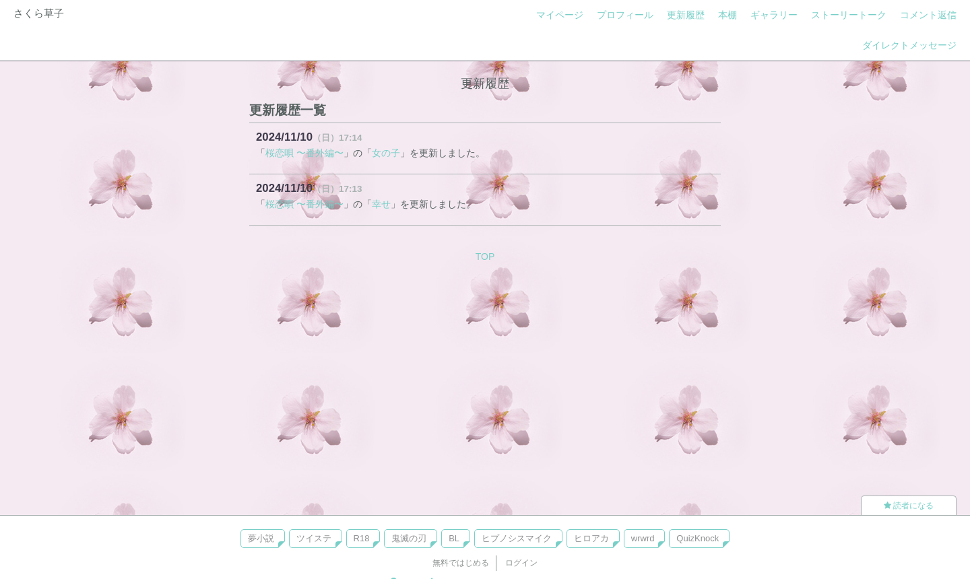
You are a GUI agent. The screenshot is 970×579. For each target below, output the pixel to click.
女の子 (386, 152)
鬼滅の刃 (408, 538)
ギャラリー (774, 14)
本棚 (727, 14)
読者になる (909, 505)
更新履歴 (686, 14)
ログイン (521, 563)
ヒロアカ (591, 538)
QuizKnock (697, 538)
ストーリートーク (848, 14)
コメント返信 (928, 14)
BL (454, 538)
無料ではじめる (460, 563)
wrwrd (643, 538)
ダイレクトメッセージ (909, 45)
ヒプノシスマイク (517, 538)
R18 (362, 538)
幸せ (381, 204)
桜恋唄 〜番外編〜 (304, 152)
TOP (485, 256)
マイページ (559, 14)
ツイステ (313, 538)
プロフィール (625, 14)
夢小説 (261, 538)
